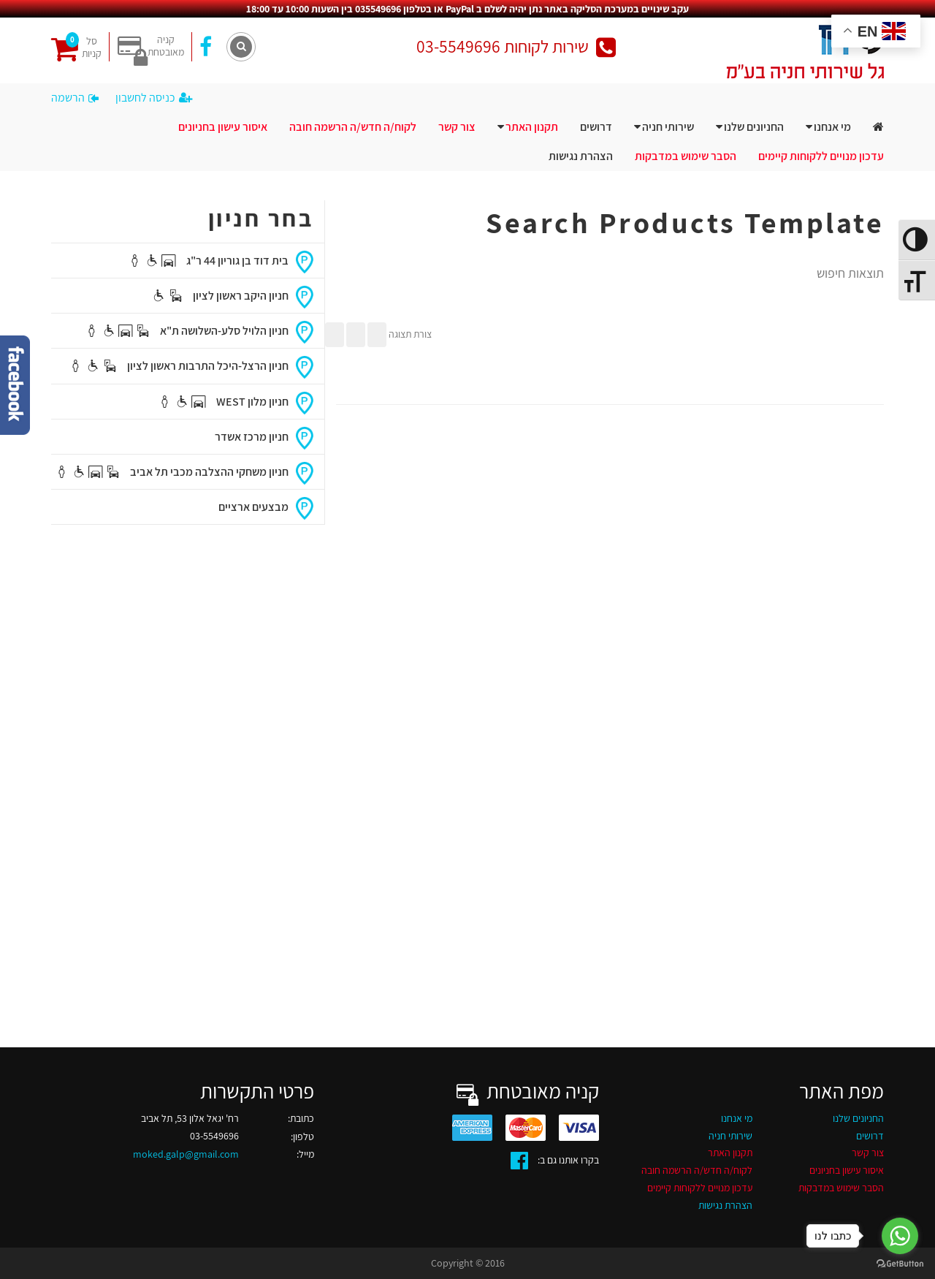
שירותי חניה (668, 126)
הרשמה (75, 97)
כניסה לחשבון (153, 97)
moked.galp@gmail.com (186, 1154)
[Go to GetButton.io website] (900, 1264)
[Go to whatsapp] (900, 1236)
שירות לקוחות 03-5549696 (516, 46)
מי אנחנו (832, 126)
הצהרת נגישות (581, 156)
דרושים (596, 126)
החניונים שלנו (754, 126)
